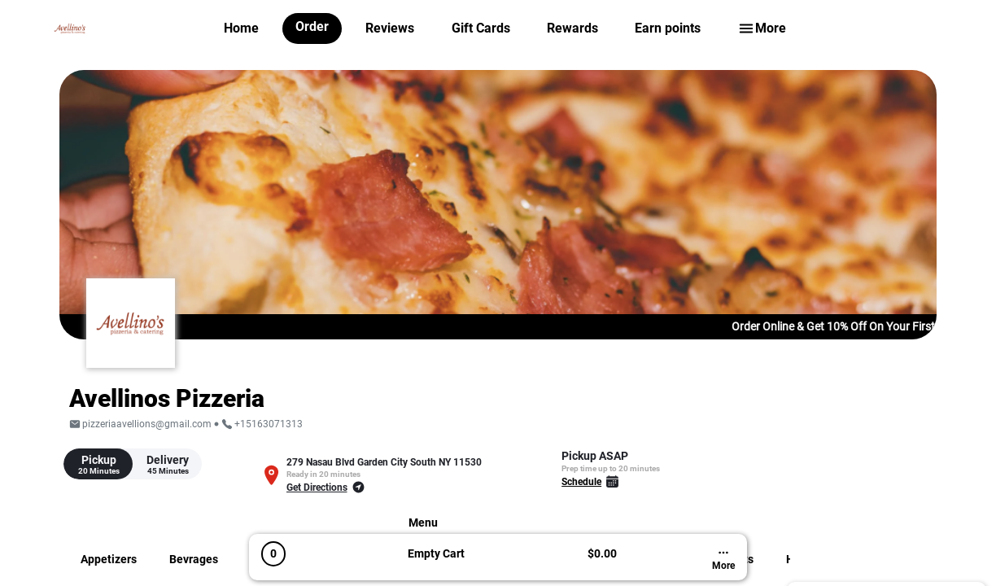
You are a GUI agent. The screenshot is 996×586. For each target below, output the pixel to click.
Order (312, 26)
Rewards (572, 28)
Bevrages (193, 559)
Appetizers (109, 559)
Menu (423, 522)
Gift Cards (481, 28)
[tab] (98, 463)
